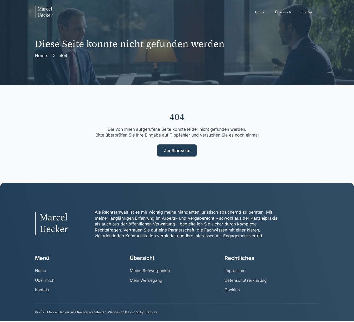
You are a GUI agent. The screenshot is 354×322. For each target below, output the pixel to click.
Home (260, 12)
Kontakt (308, 12)
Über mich (283, 12)
